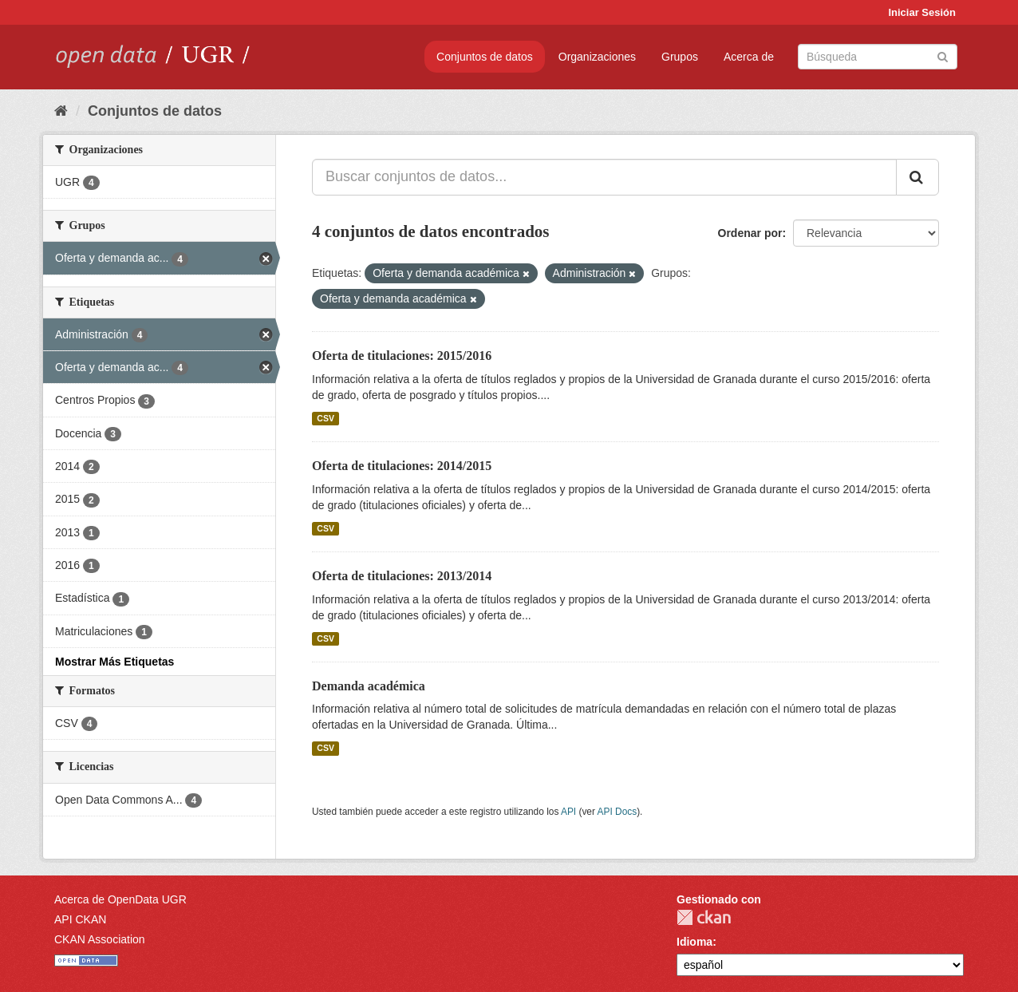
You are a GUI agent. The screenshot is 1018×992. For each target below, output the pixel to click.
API (568, 811)
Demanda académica (368, 686)
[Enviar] (942, 55)
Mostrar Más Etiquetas (114, 661)
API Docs (617, 811)
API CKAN (80, 919)
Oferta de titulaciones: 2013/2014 (401, 576)
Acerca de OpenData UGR (120, 899)
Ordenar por (750, 233)
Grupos (679, 56)
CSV (325, 418)
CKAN (704, 917)
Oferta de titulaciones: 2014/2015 (401, 465)
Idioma (694, 941)
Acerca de (749, 56)
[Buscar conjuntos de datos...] (604, 177)
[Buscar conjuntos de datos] (877, 56)
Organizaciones (597, 56)
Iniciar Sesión (922, 12)
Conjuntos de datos (484, 56)
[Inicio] (61, 111)
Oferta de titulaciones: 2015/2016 (401, 355)
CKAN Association (99, 939)
